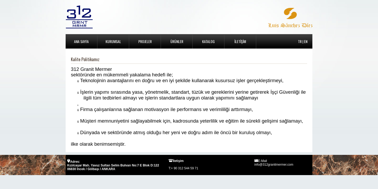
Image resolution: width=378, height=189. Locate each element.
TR (300, 41)
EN (305, 41)
